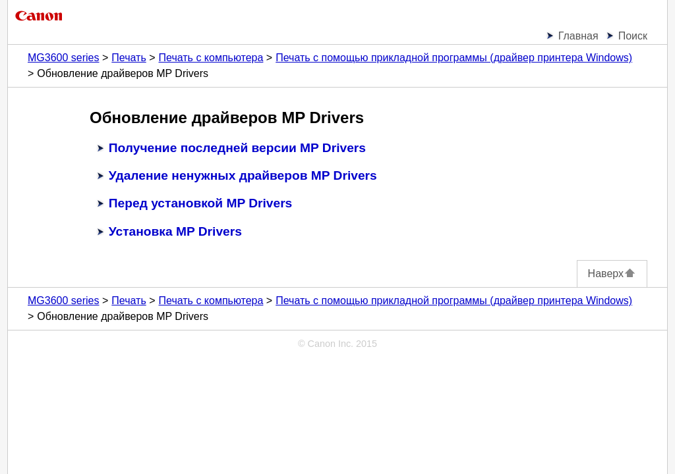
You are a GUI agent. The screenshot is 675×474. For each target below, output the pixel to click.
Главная (578, 35)
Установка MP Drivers (175, 231)
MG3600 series (64, 57)
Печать (128, 57)
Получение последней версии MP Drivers (237, 148)
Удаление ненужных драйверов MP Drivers (243, 175)
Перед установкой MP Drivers (201, 203)
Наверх (612, 273)
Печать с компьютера (211, 57)
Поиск (632, 35)
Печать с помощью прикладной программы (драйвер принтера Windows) (454, 57)
